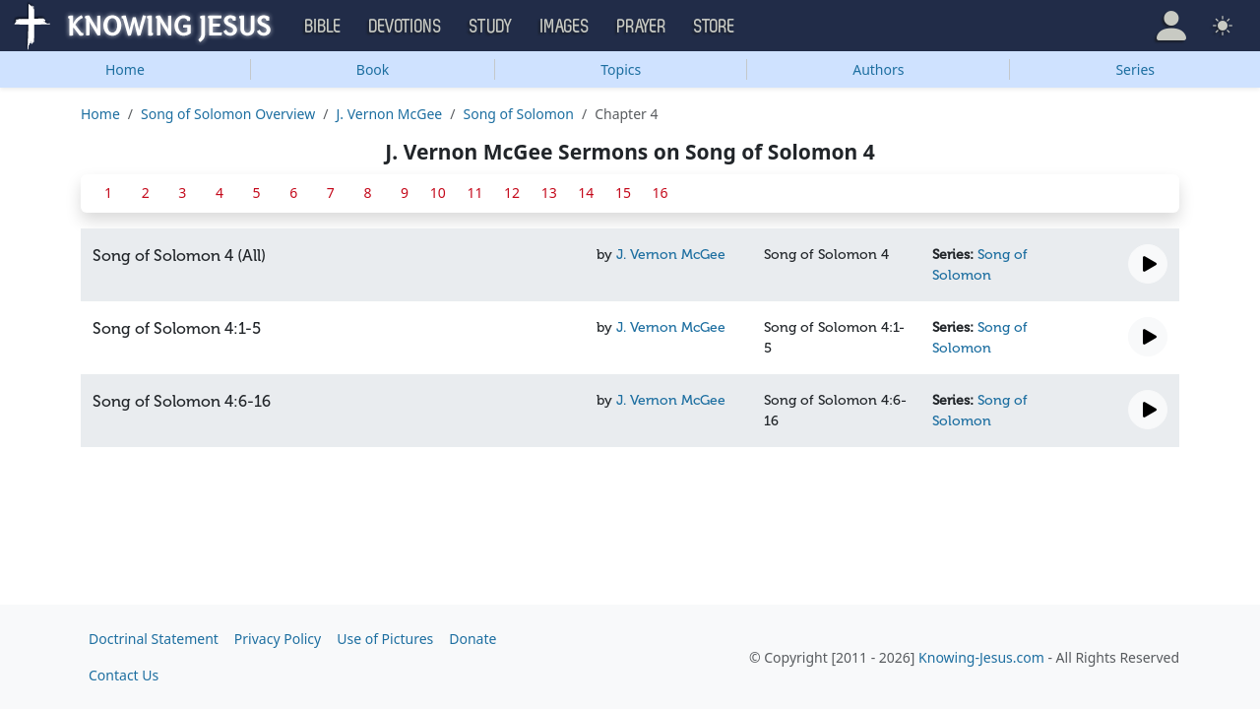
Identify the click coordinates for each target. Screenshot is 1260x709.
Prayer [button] (641, 26)
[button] (1171, 25)
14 (586, 192)
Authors (878, 69)
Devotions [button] (405, 26)
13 (549, 192)
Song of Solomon (518, 113)
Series (1135, 69)
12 (512, 192)
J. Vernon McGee (389, 113)
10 (438, 192)
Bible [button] (323, 26)
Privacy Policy (277, 638)
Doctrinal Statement (154, 638)
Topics (620, 69)
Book (373, 69)
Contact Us (123, 675)
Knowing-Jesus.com (981, 657)
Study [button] (491, 26)
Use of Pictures (385, 638)
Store (714, 26)
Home (125, 69)
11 (474, 192)
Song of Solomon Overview (228, 113)
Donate (472, 638)
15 (623, 192)
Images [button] (565, 26)
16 (660, 192)
